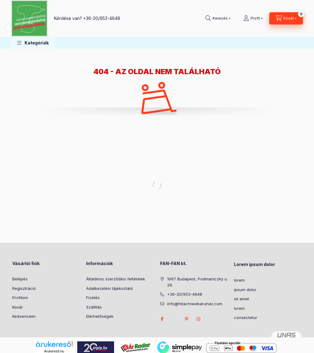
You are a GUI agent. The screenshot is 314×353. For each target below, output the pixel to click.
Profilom (20, 297)
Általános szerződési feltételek (115, 278)
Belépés (20, 278)
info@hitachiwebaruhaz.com (194, 303)
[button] (33, 43)
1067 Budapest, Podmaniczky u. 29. (197, 281)
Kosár (17, 307)
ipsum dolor (245, 289)
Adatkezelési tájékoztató (109, 288)
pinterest (186, 319)
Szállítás (94, 307)
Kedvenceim (24, 316)
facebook (162, 319)
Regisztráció (24, 288)
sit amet (241, 298)
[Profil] (253, 18)
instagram (199, 319)
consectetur (245, 317)
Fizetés (93, 297)
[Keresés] (218, 18)
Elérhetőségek (99, 316)
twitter (174, 319)
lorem (239, 280)
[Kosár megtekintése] (286, 18)
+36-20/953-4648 (101, 18)
